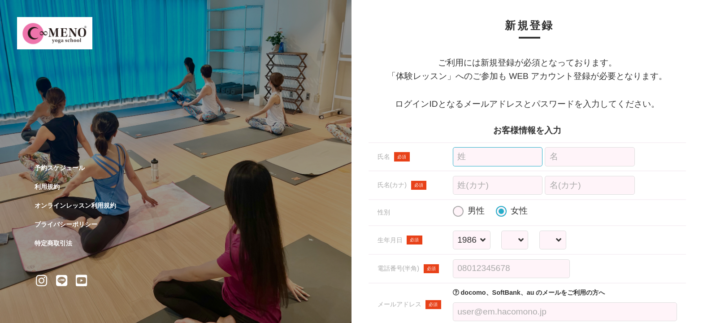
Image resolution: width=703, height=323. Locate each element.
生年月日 (400, 240)
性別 (384, 212)
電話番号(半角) (408, 268)
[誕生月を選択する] (515, 240)
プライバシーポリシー (66, 224)
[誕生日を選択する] (552, 240)
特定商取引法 (53, 243)
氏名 (394, 156)
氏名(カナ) (402, 185)
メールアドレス (409, 304)
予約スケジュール (60, 167)
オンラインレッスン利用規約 (75, 205)
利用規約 (47, 186)
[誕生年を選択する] (471, 240)
